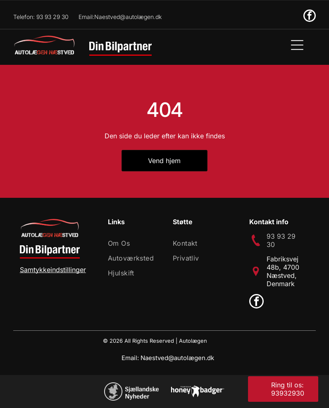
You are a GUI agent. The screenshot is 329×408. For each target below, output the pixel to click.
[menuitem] (132, 243)
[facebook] (309, 16)
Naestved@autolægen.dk (177, 358)
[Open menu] (297, 45)
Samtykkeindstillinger (53, 270)
